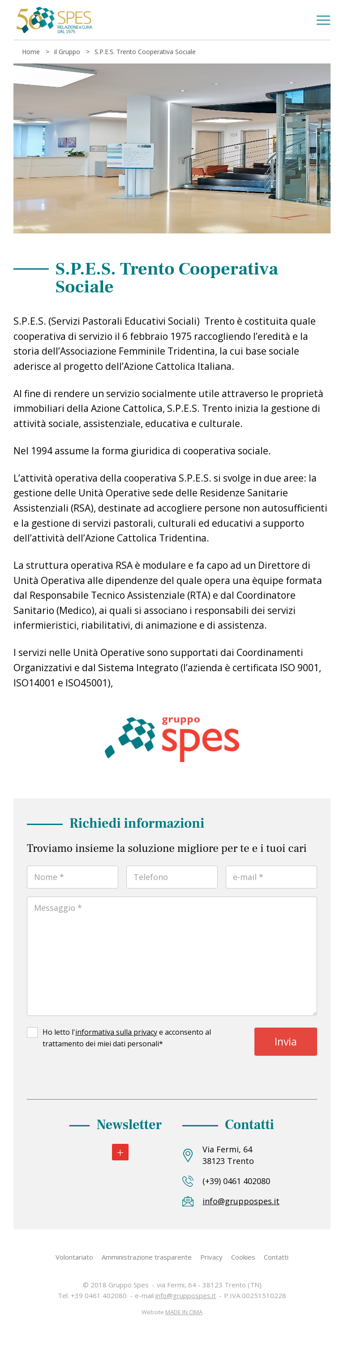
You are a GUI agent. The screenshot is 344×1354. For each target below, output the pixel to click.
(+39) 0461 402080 (236, 1181)
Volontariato (74, 1256)
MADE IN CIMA (183, 1312)
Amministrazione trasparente (147, 1256)
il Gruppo (67, 51)
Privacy (211, 1256)
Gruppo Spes (53, 20)
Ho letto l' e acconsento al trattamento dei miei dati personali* (127, 1038)
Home (31, 51)
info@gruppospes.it (238, 1201)
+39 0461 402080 (99, 1295)
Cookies (243, 1256)
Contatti (276, 1256)
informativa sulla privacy (116, 1032)
